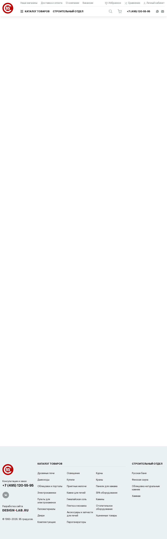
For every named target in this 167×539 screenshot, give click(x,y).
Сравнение (132, 3)
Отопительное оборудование (104, 507)
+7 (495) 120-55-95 (18, 485)
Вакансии (88, 3)
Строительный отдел (68, 11)
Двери (41, 516)
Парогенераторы (76, 522)
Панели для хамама (106, 486)
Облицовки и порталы (50, 486)
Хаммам (136, 496)
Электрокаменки (47, 493)
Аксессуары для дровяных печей (87, 26)
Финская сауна (140, 480)
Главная (6, 26)
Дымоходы (43, 480)
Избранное (113, 3)
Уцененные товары (106, 516)
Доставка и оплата (51, 3)
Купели (71, 480)
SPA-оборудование (106, 493)
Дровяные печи (46, 473)
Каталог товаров (35, 11)
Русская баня (139, 473)
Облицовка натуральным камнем (146, 488)
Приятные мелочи (76, 486)
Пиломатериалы (46, 509)
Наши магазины (29, 3)
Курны (99, 473)
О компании (72, 3)
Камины (100, 499)
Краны (99, 480)
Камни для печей (76, 493)
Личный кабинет (154, 3)
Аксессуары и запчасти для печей (51, 26)
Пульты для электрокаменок (47, 501)
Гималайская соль (77, 499)
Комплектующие (47, 522)
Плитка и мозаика (76, 506)
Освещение (73, 473)
